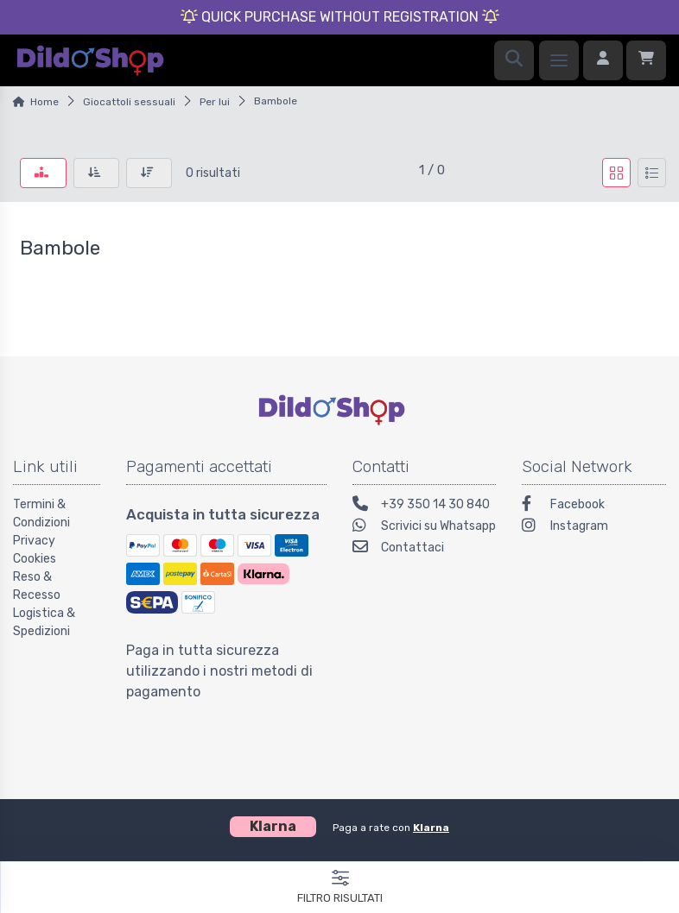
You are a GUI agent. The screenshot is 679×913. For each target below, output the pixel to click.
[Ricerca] (514, 60)
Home (44, 102)
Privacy (34, 540)
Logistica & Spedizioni (44, 622)
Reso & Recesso (36, 586)
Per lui (215, 102)
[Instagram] (594, 527)
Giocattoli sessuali (129, 102)
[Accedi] (603, 60)
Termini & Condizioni (41, 513)
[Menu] (559, 60)
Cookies (34, 558)
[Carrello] (646, 60)
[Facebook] (594, 506)
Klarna (431, 828)
